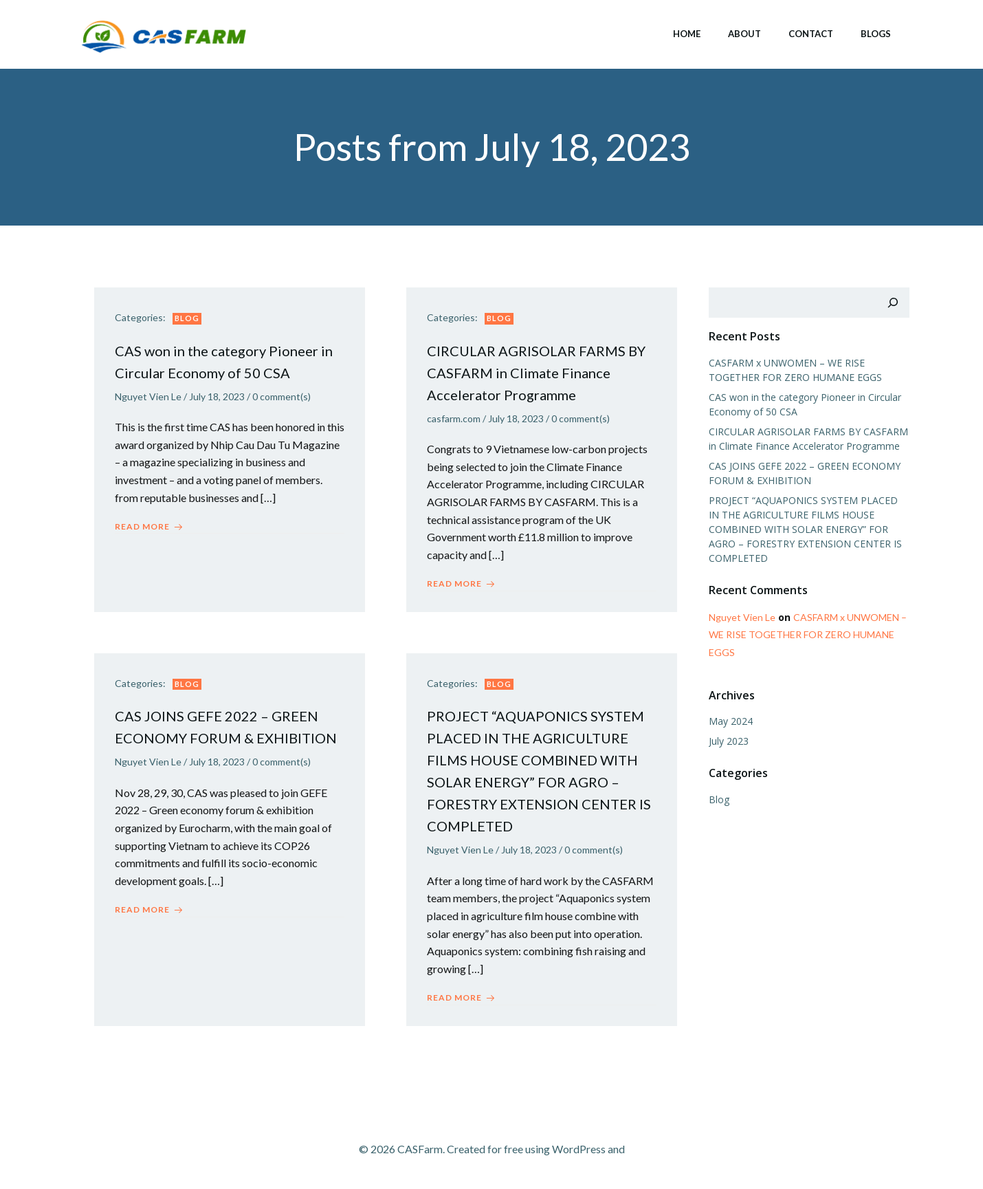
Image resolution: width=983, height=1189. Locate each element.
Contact (810, 33)
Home (686, 33)
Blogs (876, 33)
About (744, 33)
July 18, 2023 (217, 396)
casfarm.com (454, 418)
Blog (187, 318)
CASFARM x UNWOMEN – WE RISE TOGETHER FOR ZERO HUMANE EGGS (808, 634)
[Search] (892, 302)
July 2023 (729, 741)
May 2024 (731, 721)
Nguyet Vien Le (148, 396)
